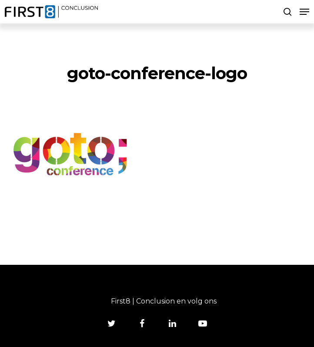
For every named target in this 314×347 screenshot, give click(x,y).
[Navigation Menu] (304, 11)
